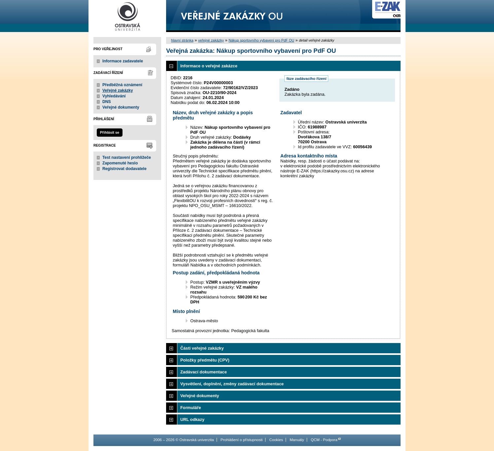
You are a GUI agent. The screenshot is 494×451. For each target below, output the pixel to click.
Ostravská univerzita (127, 16)
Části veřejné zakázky (202, 348)
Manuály (297, 440)
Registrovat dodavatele (124, 168)
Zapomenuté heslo (120, 163)
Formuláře (190, 407)
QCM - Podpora (324, 440)
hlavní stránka (182, 40)
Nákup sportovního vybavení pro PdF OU (261, 40)
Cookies (276, 440)
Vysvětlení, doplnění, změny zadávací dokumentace (232, 383)
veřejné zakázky (211, 40)
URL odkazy (192, 419)
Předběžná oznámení (122, 85)
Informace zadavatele (122, 61)
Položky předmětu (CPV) (204, 360)
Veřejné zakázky (117, 90)
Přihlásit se (109, 132)
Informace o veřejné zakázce (208, 65)
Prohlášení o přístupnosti (242, 440)
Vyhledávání (114, 96)
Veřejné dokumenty (120, 107)
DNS (106, 101)
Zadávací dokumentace (203, 371)
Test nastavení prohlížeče (126, 157)
